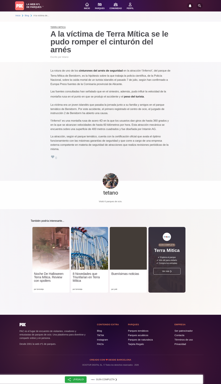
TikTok (100, 335)
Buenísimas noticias (125, 274)
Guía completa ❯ (103, 379)
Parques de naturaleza (140, 339)
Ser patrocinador (183, 330)
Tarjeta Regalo (136, 344)
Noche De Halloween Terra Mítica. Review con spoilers (49, 277)
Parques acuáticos (138, 335)
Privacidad (180, 344)
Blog (27, 15)
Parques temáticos (138, 330)
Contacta (179, 335)
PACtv (100, 344)
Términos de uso (183, 339)
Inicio (17, 15)
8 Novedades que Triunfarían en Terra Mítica (86, 277)
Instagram (102, 339)
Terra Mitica (58, 27)
